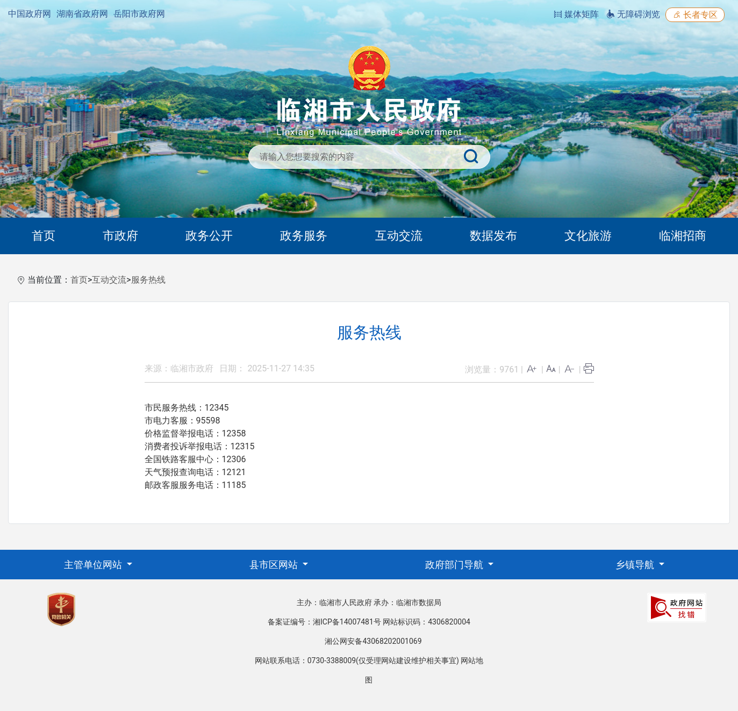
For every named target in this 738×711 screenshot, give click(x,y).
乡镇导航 (635, 564)
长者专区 (695, 15)
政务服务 (303, 235)
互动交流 (398, 235)
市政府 (120, 235)
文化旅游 (588, 235)
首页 (43, 235)
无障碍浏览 (633, 14)
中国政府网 (29, 14)
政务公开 (209, 235)
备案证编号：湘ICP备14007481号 (324, 621)
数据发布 (493, 235)
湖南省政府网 (82, 14)
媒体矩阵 (576, 14)
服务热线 (148, 280)
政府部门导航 (455, 564)
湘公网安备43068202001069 (373, 641)
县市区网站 (274, 564)
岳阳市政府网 (139, 14)
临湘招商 (682, 235)
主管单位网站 (94, 564)
